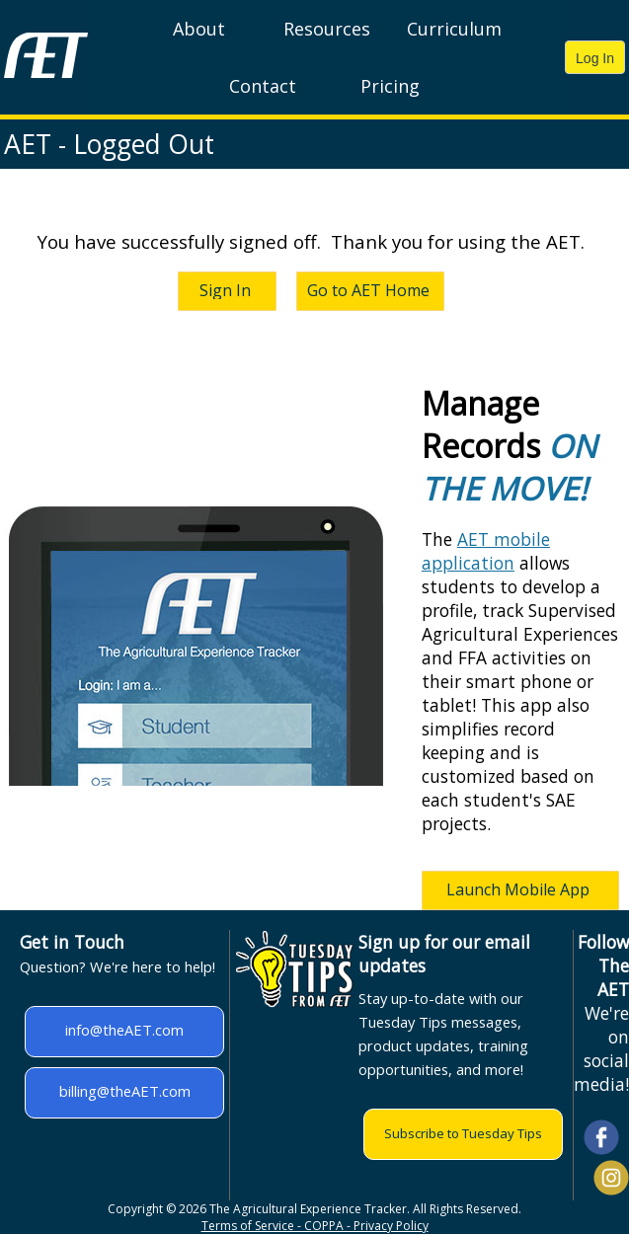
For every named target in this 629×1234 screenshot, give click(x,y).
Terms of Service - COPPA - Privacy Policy (315, 1225)
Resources (326, 28)
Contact (262, 86)
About (199, 28)
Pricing (390, 86)
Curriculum (454, 28)
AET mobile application (486, 551)
